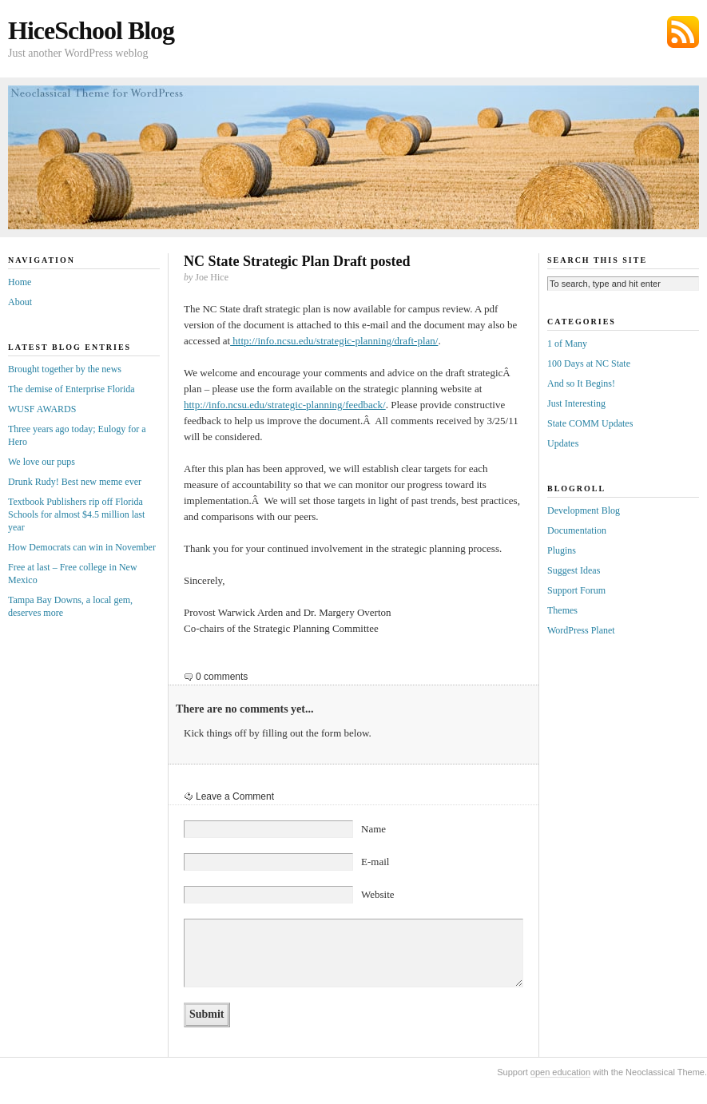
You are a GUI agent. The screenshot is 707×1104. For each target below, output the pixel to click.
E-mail (375, 862)
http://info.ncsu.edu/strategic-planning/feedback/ (285, 405)
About (20, 302)
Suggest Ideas (573, 570)
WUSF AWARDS (42, 409)
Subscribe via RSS (683, 32)
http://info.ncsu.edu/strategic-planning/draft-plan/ (334, 341)
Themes (562, 610)
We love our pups (41, 461)
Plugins (561, 550)
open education (560, 1072)
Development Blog (583, 510)
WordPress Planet (581, 630)
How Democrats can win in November (82, 547)
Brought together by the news (64, 369)
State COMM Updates (590, 423)
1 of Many (567, 343)
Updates (562, 443)
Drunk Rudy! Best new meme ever (74, 481)
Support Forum (576, 590)
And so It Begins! (581, 383)
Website (378, 894)
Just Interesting (576, 403)
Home (19, 282)
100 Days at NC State (588, 363)
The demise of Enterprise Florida (71, 389)
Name (373, 829)
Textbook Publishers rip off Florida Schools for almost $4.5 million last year (76, 514)
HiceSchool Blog (91, 30)
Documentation (576, 530)
